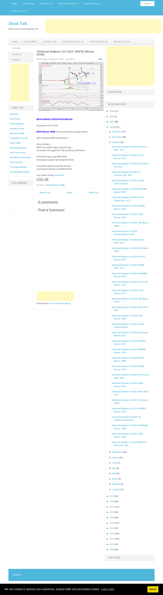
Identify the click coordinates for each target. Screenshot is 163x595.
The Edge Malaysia (18, 167)
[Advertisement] (103, 26)
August (115, 457)
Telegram (16, 59)
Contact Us (46, 4)
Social (16, 48)
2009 (112, 549)
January (116, 489)
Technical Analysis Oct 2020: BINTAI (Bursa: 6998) (65, 53)
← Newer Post (43, 192)
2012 (112, 533)
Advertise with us (68, 4)
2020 (112, 127)
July (114, 463)
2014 (112, 523)
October (116, 142)
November (117, 137)
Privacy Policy (19, 11)
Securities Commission (20, 157)
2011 (112, 539)
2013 (112, 528)
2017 (112, 507)
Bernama (14, 114)
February (116, 484)
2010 (112, 544)
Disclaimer (29, 4)
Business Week (17, 133)
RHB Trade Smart (17, 152)
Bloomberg (15, 119)
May (114, 468)
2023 (112, 111)
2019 (112, 496)
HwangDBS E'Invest (19, 138)
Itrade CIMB (15, 143)
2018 (112, 501)
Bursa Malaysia (17, 123)
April (114, 473)
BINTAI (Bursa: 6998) (55, 185)
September (117, 452)
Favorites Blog (92, 4)
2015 (112, 517)
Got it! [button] (152, 589)
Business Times (17, 128)
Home (14, 4)
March (115, 479)
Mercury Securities (18, 148)
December (117, 131)
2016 (112, 512)
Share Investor (16, 162)
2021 (112, 122)
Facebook (16, 54)
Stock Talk (17, 23)
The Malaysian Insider (20, 172)
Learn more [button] (107, 589)
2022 (112, 116)
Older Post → (95, 192)
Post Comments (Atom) (60, 303)
